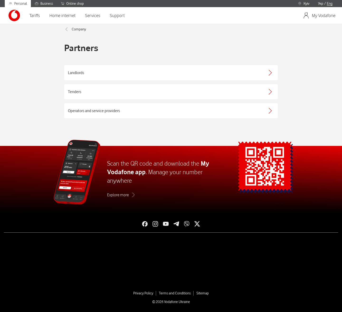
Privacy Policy (143, 293)
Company (75, 29)
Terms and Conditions (175, 293)
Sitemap (202, 293)
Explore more (118, 194)
